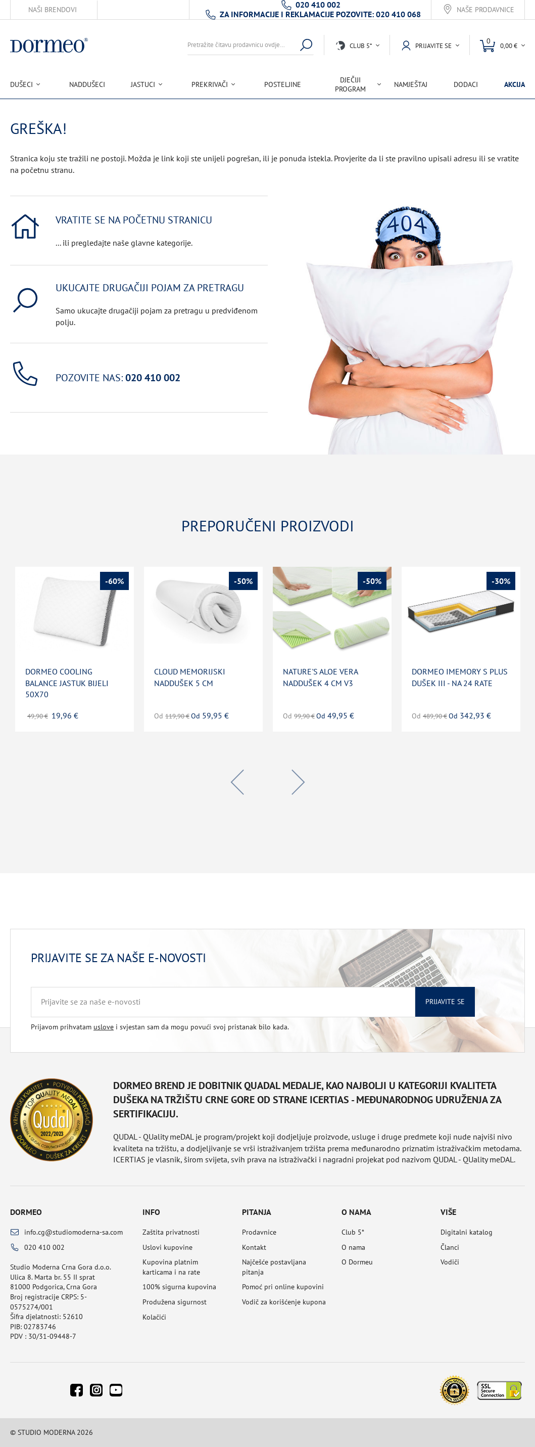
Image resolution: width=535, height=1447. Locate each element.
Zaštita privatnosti (171, 1232)
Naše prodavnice (485, 10)
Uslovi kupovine (167, 1247)
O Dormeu (357, 1262)
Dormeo (26, 1212)
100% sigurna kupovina (179, 1286)
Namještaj (410, 84)
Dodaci (466, 84)
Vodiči (450, 1262)
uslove (103, 1026)
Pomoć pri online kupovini (283, 1286)
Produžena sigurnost (174, 1301)
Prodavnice (259, 1232)
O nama (353, 1247)
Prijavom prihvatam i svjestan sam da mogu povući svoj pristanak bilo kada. (160, 1026)
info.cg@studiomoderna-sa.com (73, 1232)
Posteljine (282, 84)
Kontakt (254, 1247)
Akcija (514, 84)
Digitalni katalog (467, 1232)
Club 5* (353, 1232)
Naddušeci (87, 84)
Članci (450, 1247)
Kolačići (154, 1317)
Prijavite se (445, 1001)
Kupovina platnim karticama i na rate (171, 1267)
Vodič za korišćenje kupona (284, 1301)
